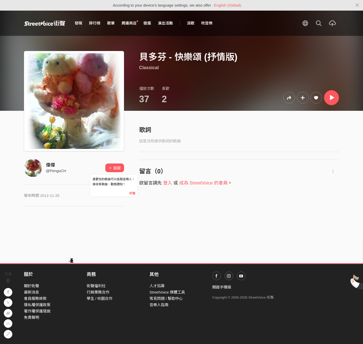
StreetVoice (45, 23)
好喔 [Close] (132, 193)
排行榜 (94, 23)
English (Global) (227, 5)
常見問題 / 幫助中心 (166, 298)
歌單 (111, 23)
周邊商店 (130, 22)
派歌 (190, 23)
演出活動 (165, 23)
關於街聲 (31, 286)
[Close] (357, 5)
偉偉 (50, 165)
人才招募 (157, 286)
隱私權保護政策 (37, 305)
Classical (149, 67)
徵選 (147, 23)
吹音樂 (207, 23)
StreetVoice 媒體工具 (167, 292)
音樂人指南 (158, 305)
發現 (78, 23)
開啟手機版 (221, 287)
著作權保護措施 (37, 311)
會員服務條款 (35, 298)
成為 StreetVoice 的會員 (203, 183)
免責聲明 (31, 317)
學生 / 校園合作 (100, 298)
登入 (167, 183)
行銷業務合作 (98, 292)
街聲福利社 (96, 286)
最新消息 (31, 292)
